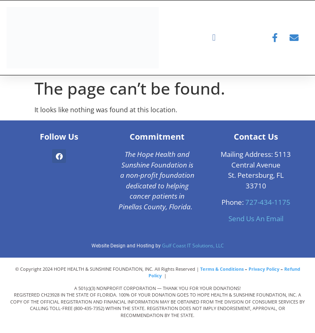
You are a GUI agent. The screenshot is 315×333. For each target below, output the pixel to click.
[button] (214, 38)
